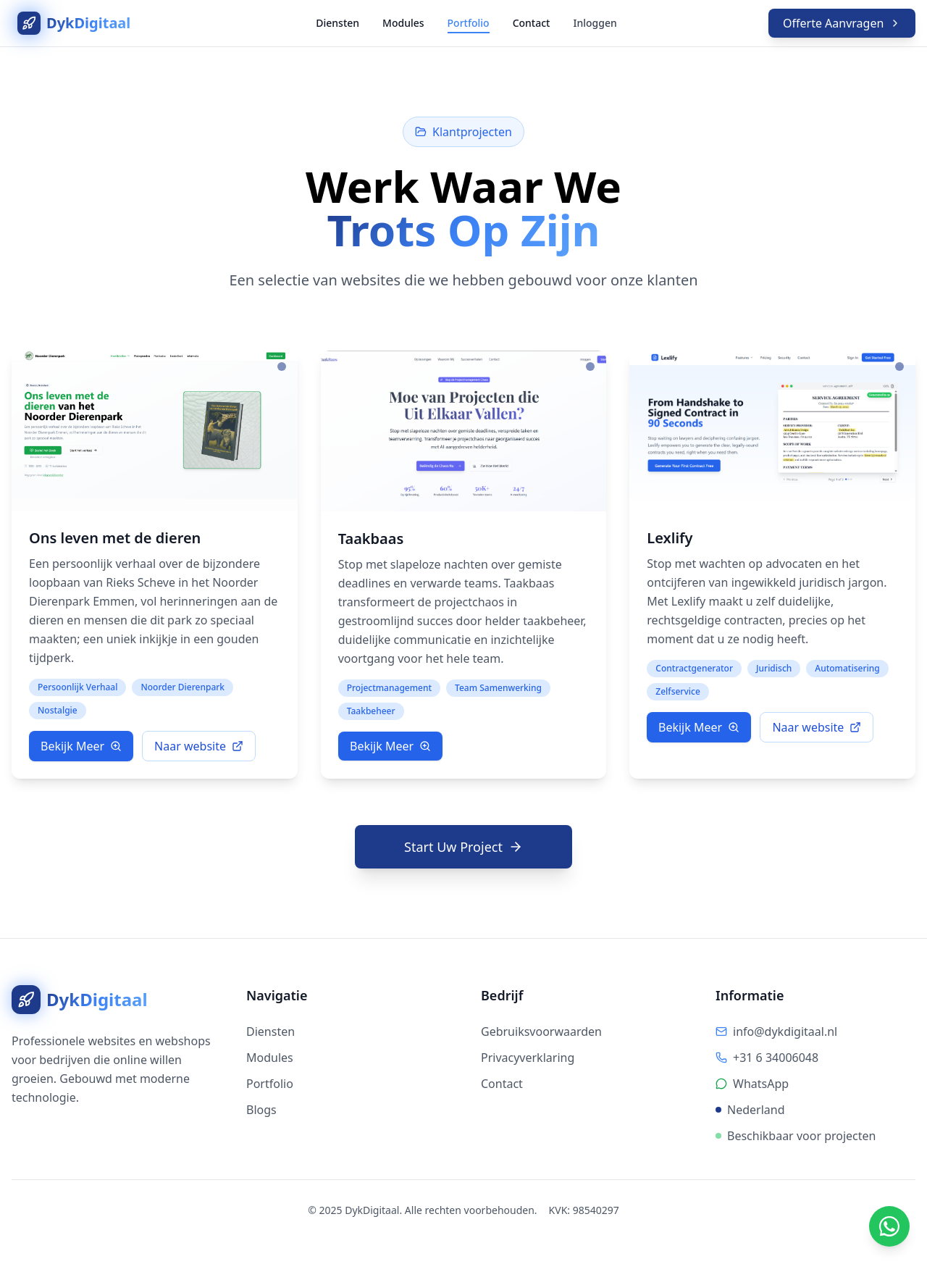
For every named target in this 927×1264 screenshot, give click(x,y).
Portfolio (469, 23)
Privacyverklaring (527, 1058)
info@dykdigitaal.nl (785, 1031)
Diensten (337, 23)
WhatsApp (761, 1084)
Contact (531, 23)
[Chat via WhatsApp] (889, 1226)
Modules (403, 23)
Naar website (198, 746)
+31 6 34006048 (775, 1058)
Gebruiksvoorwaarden (541, 1031)
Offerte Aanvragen (842, 23)
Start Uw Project (463, 846)
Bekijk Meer (81, 746)
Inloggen (594, 23)
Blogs (261, 1110)
